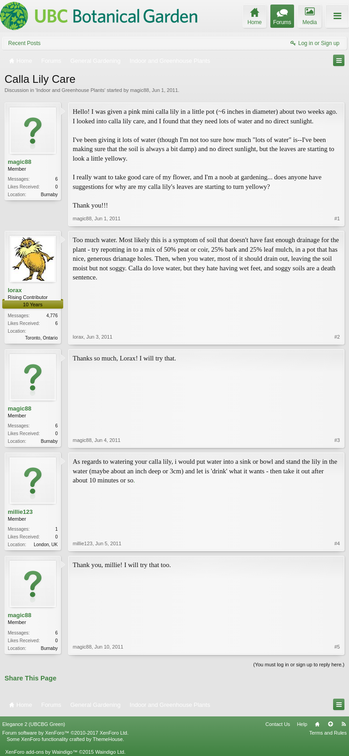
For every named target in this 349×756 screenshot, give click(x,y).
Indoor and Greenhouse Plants (70, 90)
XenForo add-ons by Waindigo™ (41, 752)
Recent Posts (24, 43)
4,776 (52, 315)
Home (317, 724)
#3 (337, 440)
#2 (337, 337)
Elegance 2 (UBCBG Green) (33, 724)
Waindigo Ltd (109, 752)
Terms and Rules (328, 733)
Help (302, 724)
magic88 (139, 90)
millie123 (20, 511)
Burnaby (49, 194)
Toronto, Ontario (41, 337)
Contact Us (277, 724)
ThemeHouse (108, 739)
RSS (343, 724)
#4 (337, 543)
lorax (15, 290)
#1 (337, 218)
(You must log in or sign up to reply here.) (298, 664)
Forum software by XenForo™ (65, 733)
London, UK (46, 544)
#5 (337, 646)
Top (330, 724)
